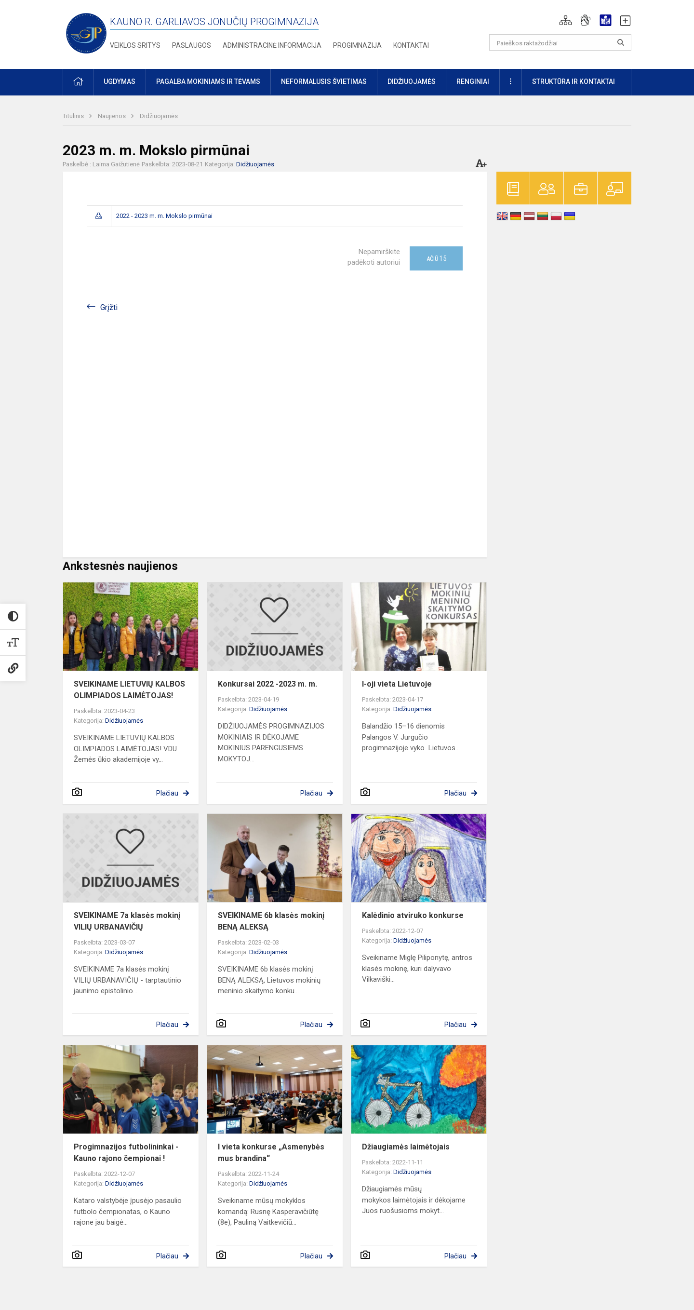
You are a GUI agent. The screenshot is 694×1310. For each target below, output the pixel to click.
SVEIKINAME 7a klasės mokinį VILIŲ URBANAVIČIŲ (127, 921)
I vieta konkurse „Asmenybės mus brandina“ (271, 1152)
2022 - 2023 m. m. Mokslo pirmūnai (164, 215)
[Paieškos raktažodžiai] (560, 42)
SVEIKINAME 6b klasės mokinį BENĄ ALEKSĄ (271, 921)
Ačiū (436, 258)
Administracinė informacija (272, 45)
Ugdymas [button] (119, 81)
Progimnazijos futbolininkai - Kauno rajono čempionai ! (126, 1152)
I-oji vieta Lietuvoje (397, 684)
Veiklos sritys (135, 45)
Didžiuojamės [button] (411, 81)
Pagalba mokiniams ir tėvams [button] (208, 81)
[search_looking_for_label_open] (620, 42)
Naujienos (112, 116)
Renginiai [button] (472, 81)
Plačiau (167, 793)
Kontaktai (411, 45)
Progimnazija (357, 45)
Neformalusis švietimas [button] (324, 81)
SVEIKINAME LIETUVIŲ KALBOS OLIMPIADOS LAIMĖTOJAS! (129, 689)
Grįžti (109, 307)
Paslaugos (191, 45)
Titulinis (74, 116)
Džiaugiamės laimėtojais (406, 1146)
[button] (565, 20)
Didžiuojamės (159, 116)
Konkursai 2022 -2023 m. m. (267, 684)
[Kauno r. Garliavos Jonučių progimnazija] (86, 32)
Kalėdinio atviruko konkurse (413, 915)
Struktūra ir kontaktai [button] (573, 81)
